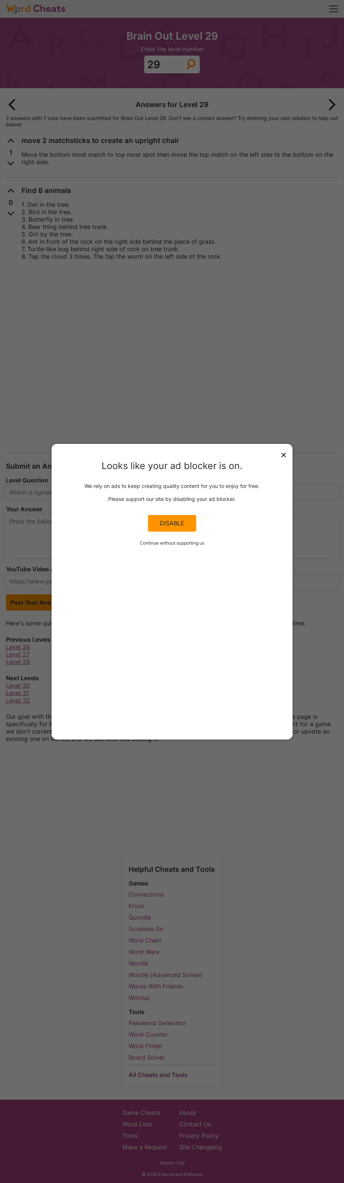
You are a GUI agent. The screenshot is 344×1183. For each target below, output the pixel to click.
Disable (172, 523)
